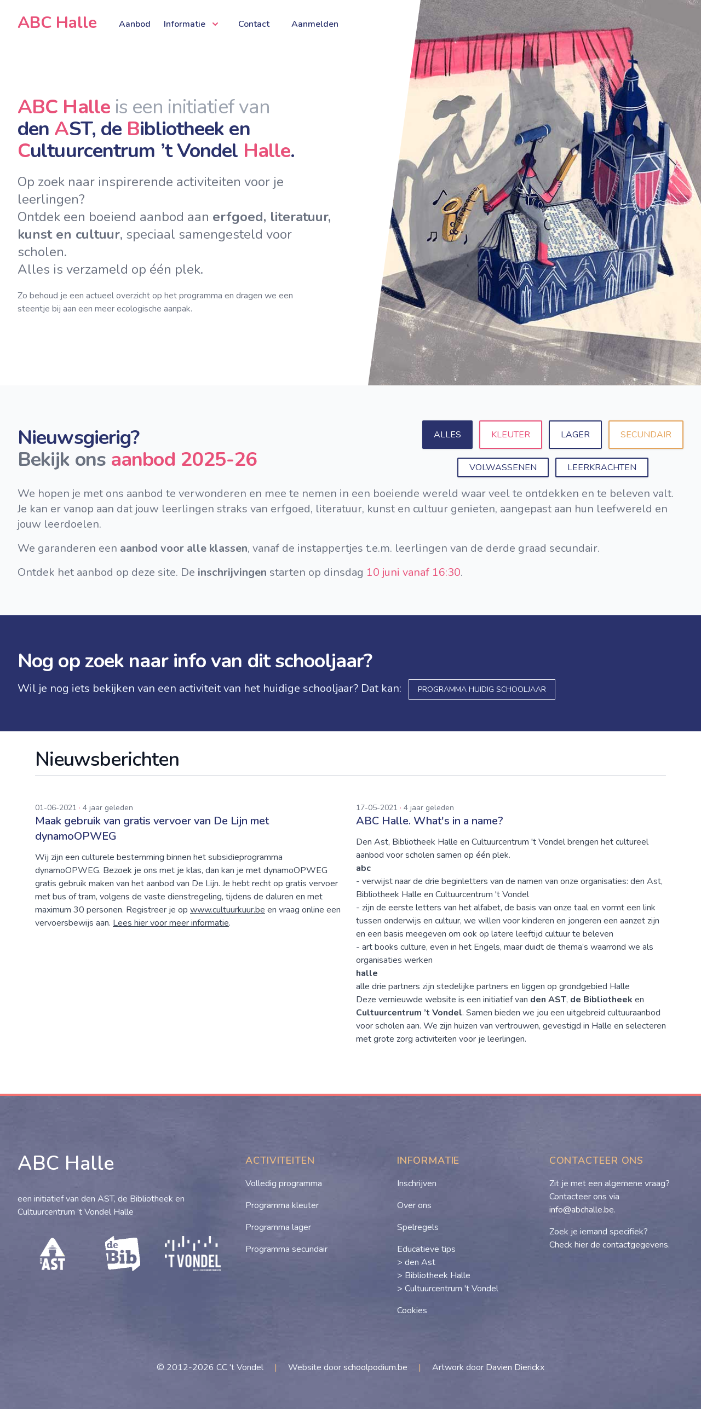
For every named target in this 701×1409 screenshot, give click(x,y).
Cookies (412, 1310)
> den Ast (416, 1262)
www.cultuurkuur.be (227, 910)
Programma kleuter (282, 1205)
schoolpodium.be (375, 1367)
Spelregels (418, 1227)
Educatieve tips (426, 1249)
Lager (575, 435)
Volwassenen (503, 467)
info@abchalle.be (581, 1210)
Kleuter (510, 435)
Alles (447, 435)
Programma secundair (286, 1249)
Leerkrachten (601, 467)
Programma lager (278, 1227)
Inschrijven (416, 1183)
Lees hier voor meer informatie (171, 923)
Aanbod (135, 24)
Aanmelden (314, 24)
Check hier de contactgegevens (608, 1245)
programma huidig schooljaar (482, 689)
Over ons (414, 1205)
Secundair (645, 435)
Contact (253, 24)
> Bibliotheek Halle (433, 1275)
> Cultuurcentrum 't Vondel (447, 1289)
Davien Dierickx (515, 1367)
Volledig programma (283, 1183)
